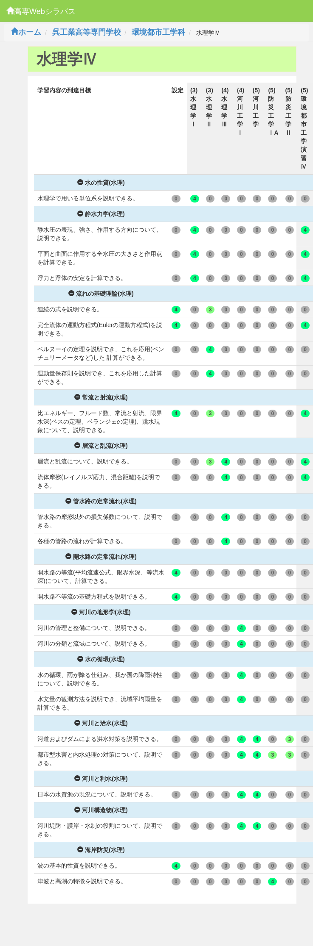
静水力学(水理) (100, 214)
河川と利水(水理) (100, 778)
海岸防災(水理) (100, 849)
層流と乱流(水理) (100, 445)
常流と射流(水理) (100, 397)
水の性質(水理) (100, 182)
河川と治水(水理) (100, 723)
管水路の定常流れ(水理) (100, 501)
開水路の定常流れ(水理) (100, 556)
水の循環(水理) (100, 659)
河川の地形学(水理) (100, 612)
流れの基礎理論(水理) (100, 293)
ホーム (26, 32)
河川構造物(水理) (100, 810)
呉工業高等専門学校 (86, 32)
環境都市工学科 (158, 32)
